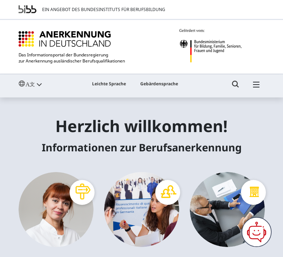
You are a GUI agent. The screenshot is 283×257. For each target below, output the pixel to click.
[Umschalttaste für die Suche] (235, 87)
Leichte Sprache (109, 84)
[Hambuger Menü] (256, 87)
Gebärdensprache (159, 84)
